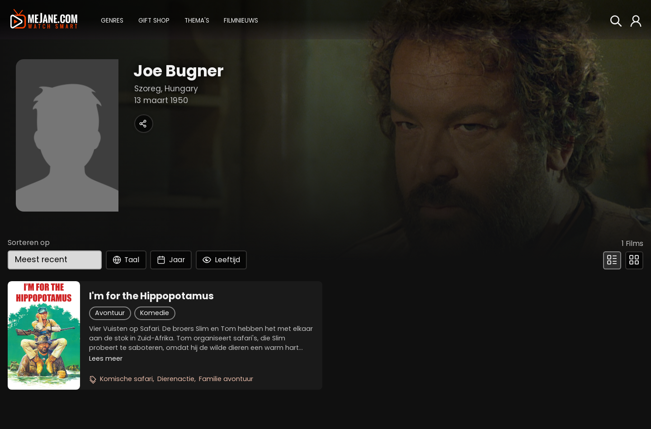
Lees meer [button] (106, 358)
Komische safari (126, 378)
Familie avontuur (226, 378)
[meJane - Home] (44, 19)
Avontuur (110, 312)
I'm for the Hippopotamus (151, 296)
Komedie (154, 312)
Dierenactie (175, 378)
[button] (112, 19)
